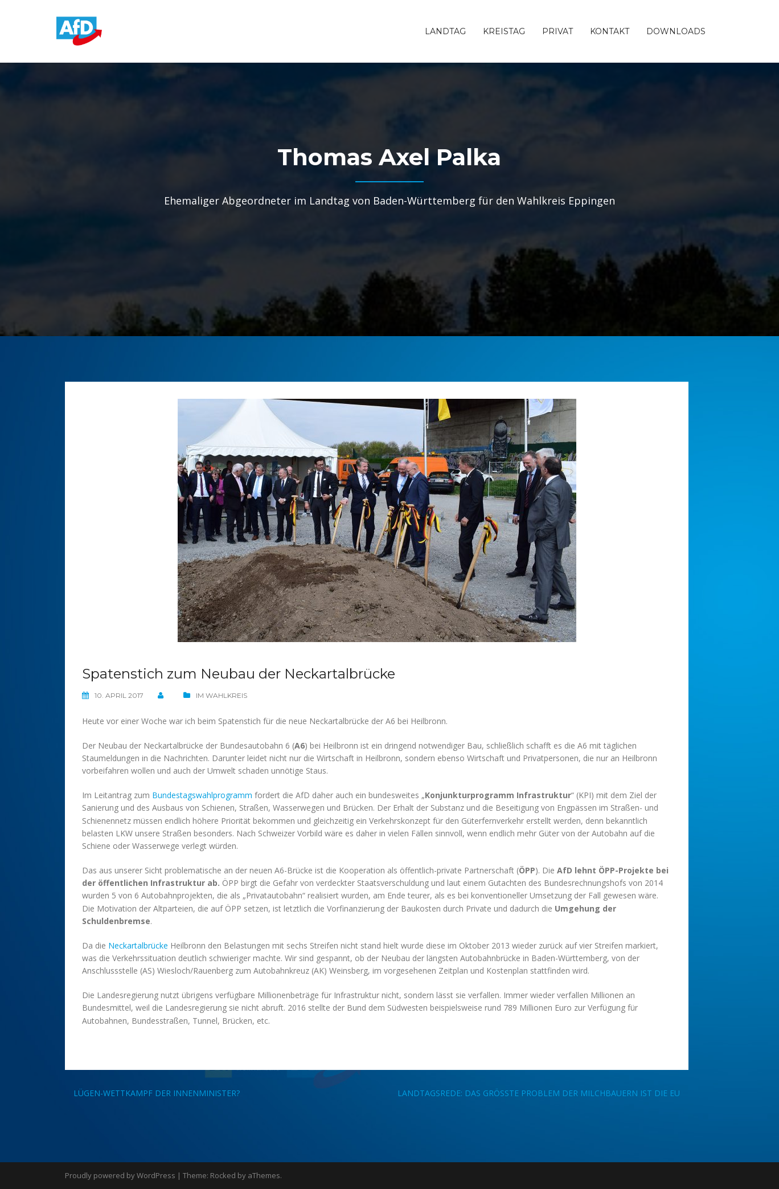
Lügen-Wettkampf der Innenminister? (156, 1093)
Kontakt (609, 31)
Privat (557, 31)
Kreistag (504, 31)
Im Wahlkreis (221, 695)
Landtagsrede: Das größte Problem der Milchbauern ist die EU (538, 1093)
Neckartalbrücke (138, 945)
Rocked (223, 1175)
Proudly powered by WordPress (120, 1175)
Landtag (445, 31)
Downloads (676, 31)
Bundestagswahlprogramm (202, 795)
